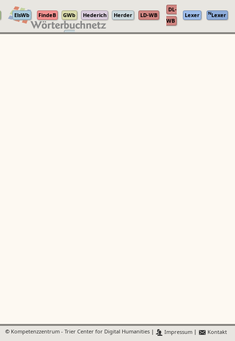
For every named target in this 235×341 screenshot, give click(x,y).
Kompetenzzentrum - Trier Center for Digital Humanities (80, 332)
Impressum (174, 332)
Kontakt (212, 332)
